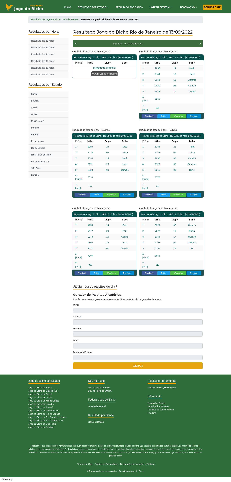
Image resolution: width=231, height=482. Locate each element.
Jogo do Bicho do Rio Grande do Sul (46, 420)
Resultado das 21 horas (42, 74)
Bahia (34, 94)
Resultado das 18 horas (42, 68)
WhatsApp (178, 116)
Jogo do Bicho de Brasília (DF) (43, 391)
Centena (77, 316)
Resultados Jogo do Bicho (131, 471)
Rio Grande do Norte (41, 154)
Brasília (35, 100)
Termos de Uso (84, 464)
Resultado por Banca (129, 7)
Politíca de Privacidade (106, 464)
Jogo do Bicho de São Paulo (42, 424)
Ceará (34, 107)
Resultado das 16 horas (42, 61)
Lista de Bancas (96, 422)
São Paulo (36, 168)
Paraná (34, 134)
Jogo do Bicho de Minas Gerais (43, 400)
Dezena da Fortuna (82, 352)
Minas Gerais (37, 121)
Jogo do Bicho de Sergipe (41, 427)
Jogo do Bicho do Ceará (40, 394)
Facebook (149, 116)
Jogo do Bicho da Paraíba (41, 404)
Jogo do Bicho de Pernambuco (43, 410)
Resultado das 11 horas (42, 41)
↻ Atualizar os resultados (104, 73)
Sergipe (35, 175)
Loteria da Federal (97, 406)
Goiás (34, 114)
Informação (187, 7)
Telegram (194, 116)
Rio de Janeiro (38, 148)
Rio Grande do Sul (40, 161)
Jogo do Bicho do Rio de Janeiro (44, 414)
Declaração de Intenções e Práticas (137, 464)
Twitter (164, 116)
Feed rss (152, 413)
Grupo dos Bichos (156, 403)
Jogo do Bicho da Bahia (40, 387)
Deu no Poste (212, 7)
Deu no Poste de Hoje (99, 387)
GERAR (138, 365)
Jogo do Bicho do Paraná (40, 407)
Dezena (77, 328)
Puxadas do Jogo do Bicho (161, 409)
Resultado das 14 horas (42, 54)
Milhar (76, 305)
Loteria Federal (160, 7)
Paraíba (35, 127)
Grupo (76, 340)
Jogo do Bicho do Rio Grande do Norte (47, 417)
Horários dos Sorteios (158, 406)
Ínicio (68, 6)
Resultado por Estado (92, 7)
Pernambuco (37, 141)
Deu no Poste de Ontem (100, 391)
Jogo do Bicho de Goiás (40, 397)
